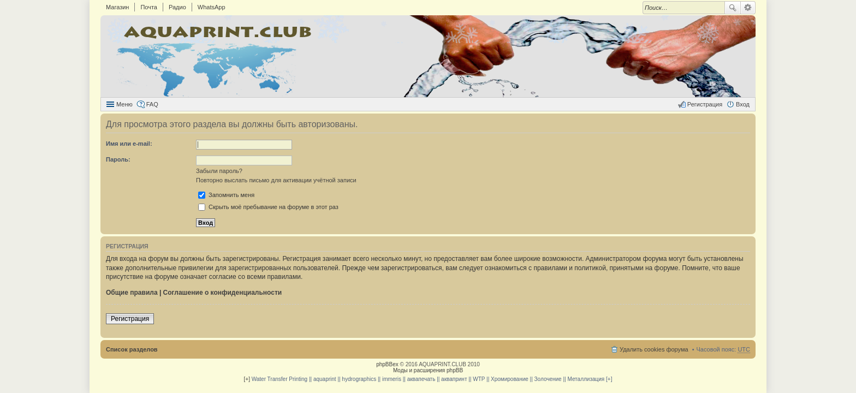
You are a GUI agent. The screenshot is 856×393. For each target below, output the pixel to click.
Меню (124, 104)
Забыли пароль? (219, 171)
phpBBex (387, 364)
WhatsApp (211, 7)
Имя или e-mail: (129, 143)
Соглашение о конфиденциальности (222, 292)
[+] (247, 379)
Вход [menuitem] (743, 104)
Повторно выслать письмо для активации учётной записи (276, 180)
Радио (177, 7)
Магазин (117, 7)
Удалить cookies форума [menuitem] (654, 349)
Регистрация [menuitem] (704, 104)
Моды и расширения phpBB (428, 370)
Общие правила (132, 292)
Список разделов (132, 349)
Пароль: (118, 159)
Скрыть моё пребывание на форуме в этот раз (268, 207)
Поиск (732, 7)
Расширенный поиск (748, 7)
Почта (148, 7)
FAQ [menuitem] (152, 104)
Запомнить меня (226, 195)
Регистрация (130, 319)
